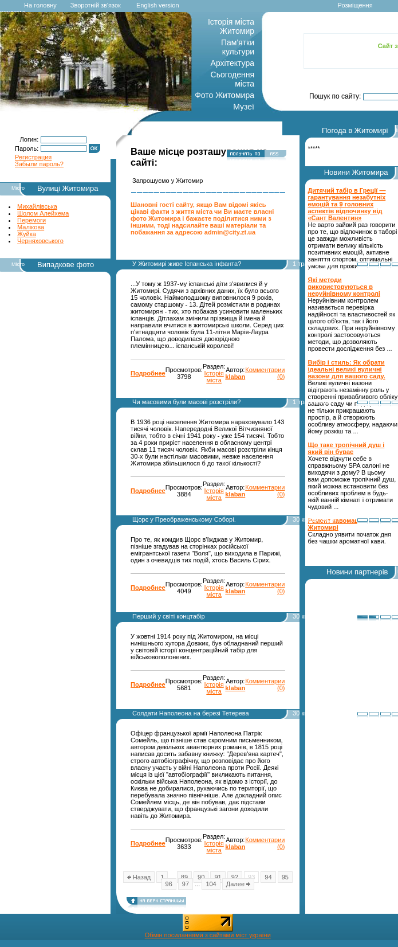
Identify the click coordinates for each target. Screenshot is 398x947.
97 (185, 884)
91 (217, 877)
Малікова (30, 227)
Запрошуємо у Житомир (167, 180)
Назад (139, 877)
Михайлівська (37, 206)
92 (234, 877)
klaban (235, 376)
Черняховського (40, 240)
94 (268, 877)
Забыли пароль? (39, 164)
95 (285, 877)
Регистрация (33, 157)
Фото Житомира (224, 95)
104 (211, 884)
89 (184, 877)
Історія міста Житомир (231, 26)
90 (201, 877)
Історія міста (214, 377)
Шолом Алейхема (43, 213)
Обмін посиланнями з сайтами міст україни (208, 935)
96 (168, 884)
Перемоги (31, 220)
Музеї (243, 106)
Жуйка (26, 233)
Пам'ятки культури (237, 47)
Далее (238, 884)
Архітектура (232, 63)
